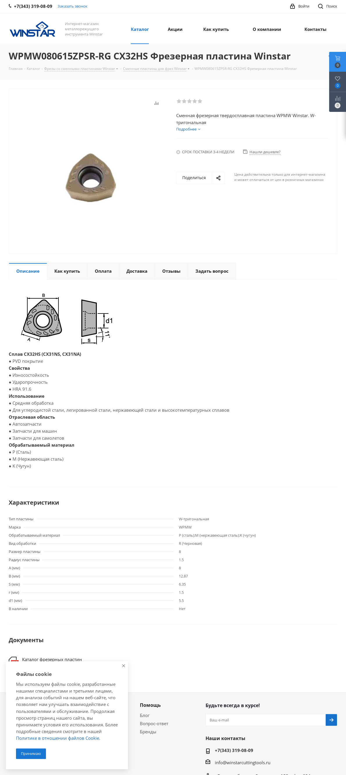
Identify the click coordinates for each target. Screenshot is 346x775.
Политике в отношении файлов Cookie (57, 738)
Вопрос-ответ (154, 723)
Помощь (150, 705)
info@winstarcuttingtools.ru (242, 762)
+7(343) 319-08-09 (234, 750)
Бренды (148, 732)
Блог (144, 715)
